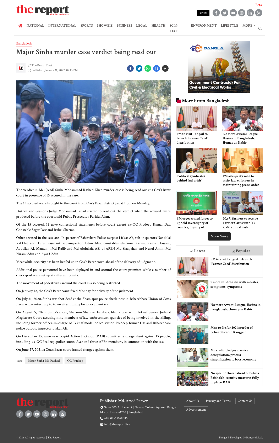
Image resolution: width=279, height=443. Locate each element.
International (62, 25)
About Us (192, 401)
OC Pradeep (75, 361)
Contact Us (245, 401)
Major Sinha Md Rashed (44, 361)
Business (124, 25)
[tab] (197, 250)
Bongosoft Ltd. (254, 437)
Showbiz (105, 25)
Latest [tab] (197, 251)
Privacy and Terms (218, 401)
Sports (87, 25)
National (35, 25)
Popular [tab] (241, 251)
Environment (204, 25)
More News (219, 236)
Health (158, 25)
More (247, 25)
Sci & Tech (174, 28)
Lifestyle (229, 25)
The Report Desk (42, 65)
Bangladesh (24, 43)
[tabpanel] (219, 320)
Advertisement (196, 409)
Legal (141, 25)
